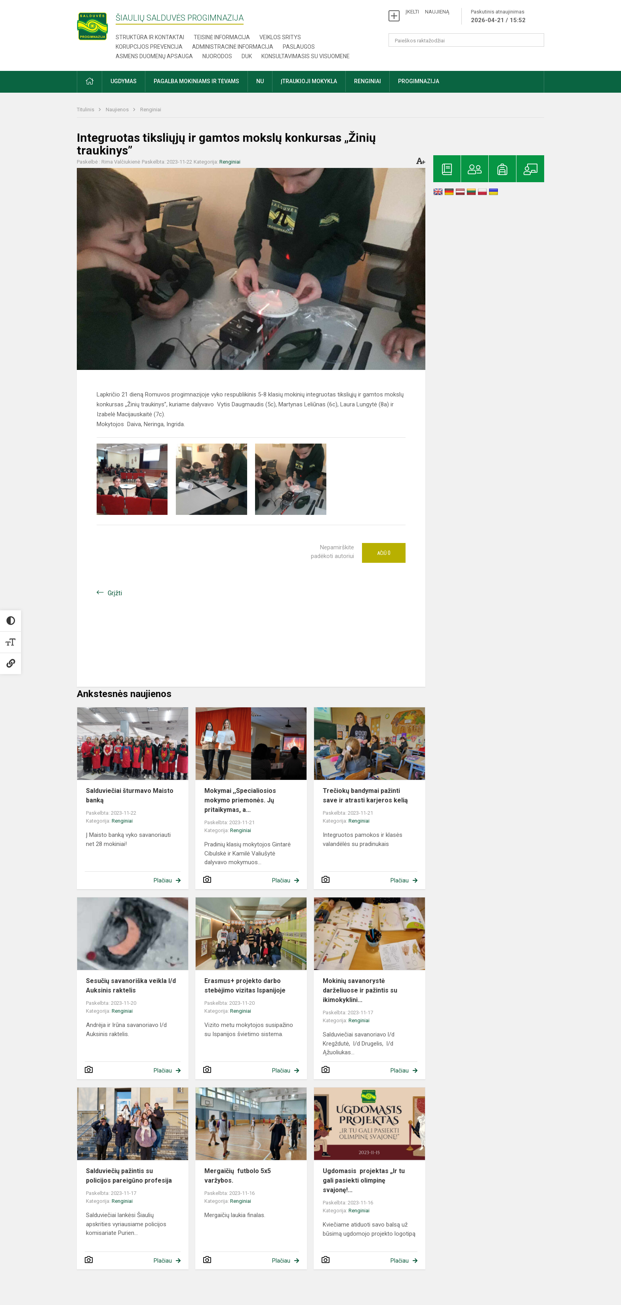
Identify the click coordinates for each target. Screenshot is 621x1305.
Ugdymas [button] (123, 81)
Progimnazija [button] (418, 81)
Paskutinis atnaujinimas (498, 17)
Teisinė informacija (222, 37)
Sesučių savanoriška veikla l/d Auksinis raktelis (131, 985)
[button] (89, 82)
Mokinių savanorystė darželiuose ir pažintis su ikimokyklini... (360, 990)
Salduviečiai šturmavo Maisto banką (129, 795)
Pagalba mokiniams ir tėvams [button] (196, 81)
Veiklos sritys (280, 37)
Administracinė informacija (232, 47)
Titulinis (86, 109)
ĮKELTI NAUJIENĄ (427, 12)
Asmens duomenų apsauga (154, 56)
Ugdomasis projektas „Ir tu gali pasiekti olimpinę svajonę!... (364, 1180)
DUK (247, 56)
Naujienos (118, 109)
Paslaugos (299, 47)
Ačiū (384, 553)
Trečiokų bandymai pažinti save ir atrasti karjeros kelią (365, 795)
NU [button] (260, 81)
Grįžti (115, 593)
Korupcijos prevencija (149, 47)
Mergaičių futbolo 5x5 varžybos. (237, 1175)
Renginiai (150, 109)
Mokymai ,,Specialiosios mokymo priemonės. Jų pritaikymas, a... (240, 800)
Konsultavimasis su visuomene (305, 56)
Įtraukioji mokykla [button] (309, 81)
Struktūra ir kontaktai (150, 37)
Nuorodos (217, 56)
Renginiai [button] (367, 81)
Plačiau (163, 880)
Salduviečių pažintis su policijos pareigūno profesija (129, 1175)
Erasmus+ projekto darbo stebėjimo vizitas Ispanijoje (245, 985)
